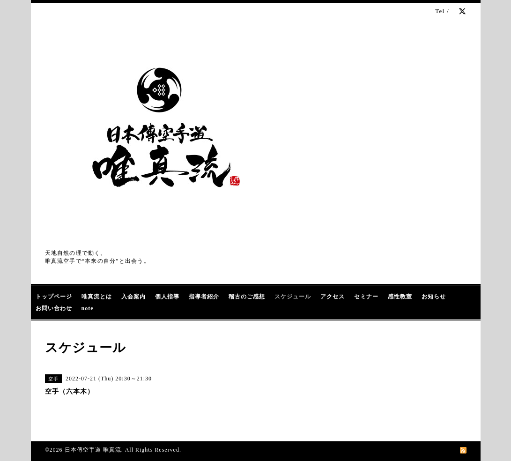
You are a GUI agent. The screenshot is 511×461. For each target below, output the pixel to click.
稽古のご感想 (247, 296)
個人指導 (167, 296)
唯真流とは (96, 296)
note (87, 308)
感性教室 (400, 296)
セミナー (366, 296)
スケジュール (292, 296)
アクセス (332, 296)
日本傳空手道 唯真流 (93, 449)
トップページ (54, 296)
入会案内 (133, 296)
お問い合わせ (54, 308)
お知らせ (434, 296)
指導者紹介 (204, 296)
